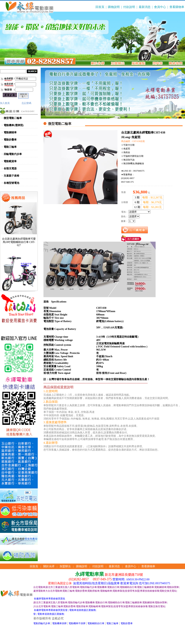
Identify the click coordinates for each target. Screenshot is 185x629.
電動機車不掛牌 (77, 623)
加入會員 (5, 103)
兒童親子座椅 (11, 175)
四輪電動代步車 (13, 154)
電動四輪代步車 (41, 623)
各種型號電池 (11, 183)
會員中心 (160, 7)
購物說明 (114, 7)
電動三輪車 (10, 147)
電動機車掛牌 (59, 623)
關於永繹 (48, 566)
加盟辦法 (65, 566)
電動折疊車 (10, 139)
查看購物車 (176, 7)
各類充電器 (10, 168)
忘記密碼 (26, 103)
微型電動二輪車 (13, 118)
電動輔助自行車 (96, 623)
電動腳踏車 (10, 132)
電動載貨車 (10, 161)
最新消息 (145, 7)
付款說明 (129, 7)
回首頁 (99, 7)
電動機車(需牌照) (13, 125)
